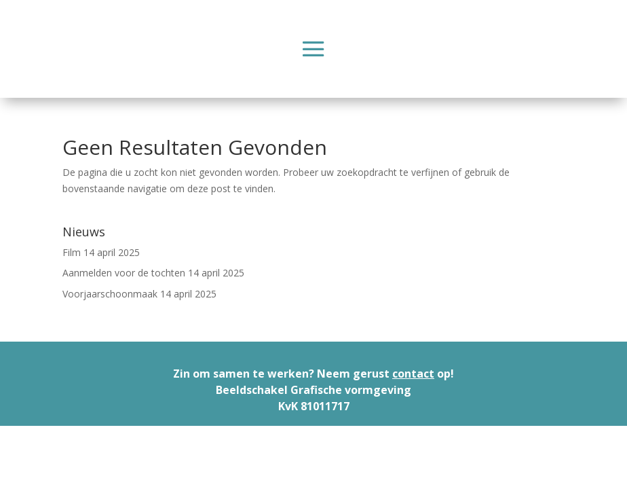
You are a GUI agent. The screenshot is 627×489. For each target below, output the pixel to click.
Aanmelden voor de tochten (123, 272)
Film (71, 252)
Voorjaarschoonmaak (109, 293)
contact (413, 373)
